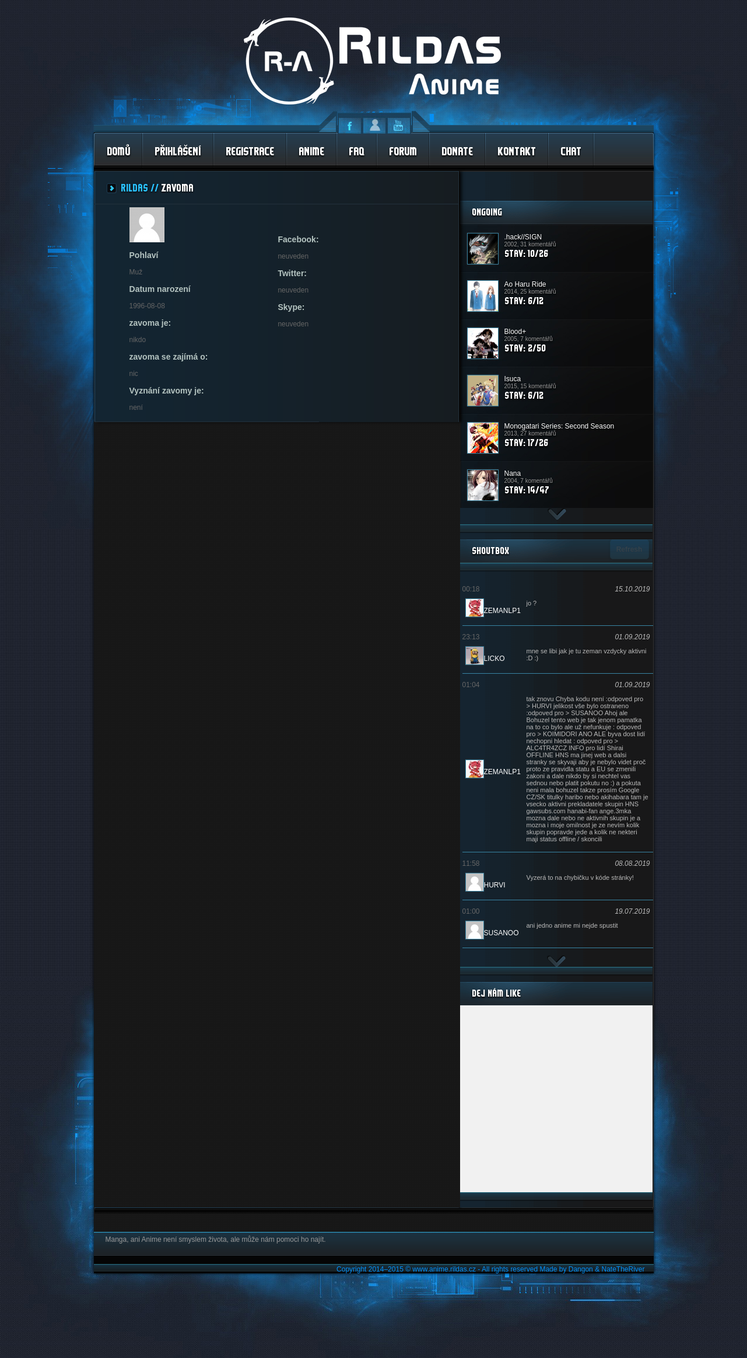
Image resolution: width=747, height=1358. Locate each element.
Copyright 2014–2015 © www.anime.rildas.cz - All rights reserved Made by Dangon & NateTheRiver (490, 1269)
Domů (118, 151)
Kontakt (516, 151)
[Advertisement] (556, 186)
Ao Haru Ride (525, 284)
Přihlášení (178, 151)
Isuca (512, 379)
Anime (311, 151)
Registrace (250, 151)
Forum (403, 151)
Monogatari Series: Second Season (559, 426)
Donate (457, 151)
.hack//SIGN (523, 237)
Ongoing (487, 212)
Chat (570, 151)
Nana (512, 473)
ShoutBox (490, 550)
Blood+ (515, 332)
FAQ (356, 151)
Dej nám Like (496, 993)
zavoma (177, 188)
